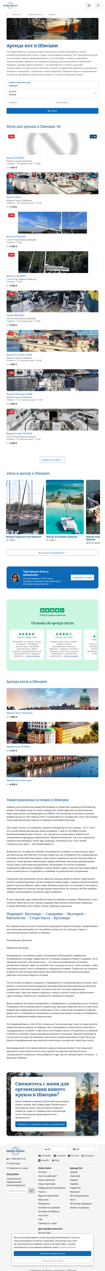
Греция (74, 1171)
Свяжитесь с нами (82, 577)
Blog (55, 1160)
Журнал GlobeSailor (48, 1195)
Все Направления (79, 1195)
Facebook (59, 1155)
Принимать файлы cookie (52, 1253)
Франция (75, 1191)
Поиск (52, 110)
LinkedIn (43, 1160)
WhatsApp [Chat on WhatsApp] (13, 1163)
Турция (74, 1179)
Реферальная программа (51, 1187)
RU (57, 1149)
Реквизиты (44, 1203)
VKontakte (44, 1155)
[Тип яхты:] (52, 93)
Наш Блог (43, 1215)
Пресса (42, 1191)
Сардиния (75, 1187)
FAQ (40, 1219)
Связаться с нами (17, 1168)
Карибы (74, 1183)
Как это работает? (47, 1175)
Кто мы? (42, 1171)
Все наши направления (52, 552)
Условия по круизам (49, 1207)
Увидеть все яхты (52, 459)
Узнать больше (68, 1247)
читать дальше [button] (33, 656)
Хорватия (75, 1175)
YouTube (73, 1155)
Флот (72, 1199)
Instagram (87, 1155)
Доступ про (44, 1232)
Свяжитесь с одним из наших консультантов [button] (41, 1124)
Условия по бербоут (49, 1211)
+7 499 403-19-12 (16, 1158)
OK (31, 1190)
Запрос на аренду (79, 1207)
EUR (85, 1149)
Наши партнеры (47, 1183)
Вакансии (43, 1199)
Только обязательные (52, 1260)
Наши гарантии (46, 1179)
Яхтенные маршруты (81, 1203)
